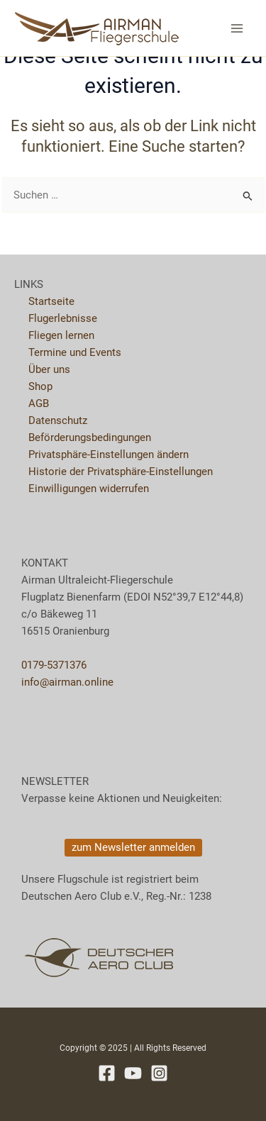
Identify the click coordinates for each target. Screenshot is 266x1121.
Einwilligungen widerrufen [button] (88, 488)
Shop (40, 386)
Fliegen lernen (61, 335)
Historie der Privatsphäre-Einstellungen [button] (120, 471)
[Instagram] (159, 1073)
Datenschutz (57, 420)
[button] (133, 848)
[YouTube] (133, 1073)
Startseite (51, 301)
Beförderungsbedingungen (89, 437)
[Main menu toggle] (237, 28)
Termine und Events (74, 352)
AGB (38, 403)
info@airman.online (67, 682)
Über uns (49, 369)
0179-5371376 (54, 665)
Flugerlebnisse (62, 318)
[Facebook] (107, 1073)
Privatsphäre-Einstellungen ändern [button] (108, 454)
